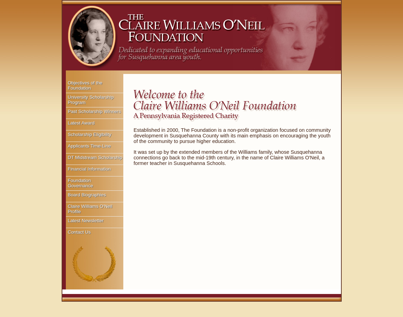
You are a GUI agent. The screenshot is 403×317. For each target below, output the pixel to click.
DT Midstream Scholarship (95, 157)
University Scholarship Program (91, 100)
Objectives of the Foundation (85, 85)
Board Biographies (87, 194)
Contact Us (79, 232)
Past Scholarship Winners (94, 111)
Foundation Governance (80, 183)
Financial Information (89, 169)
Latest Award (81, 123)
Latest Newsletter (86, 220)
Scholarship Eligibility (89, 134)
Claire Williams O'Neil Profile (90, 209)
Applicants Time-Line (89, 146)
